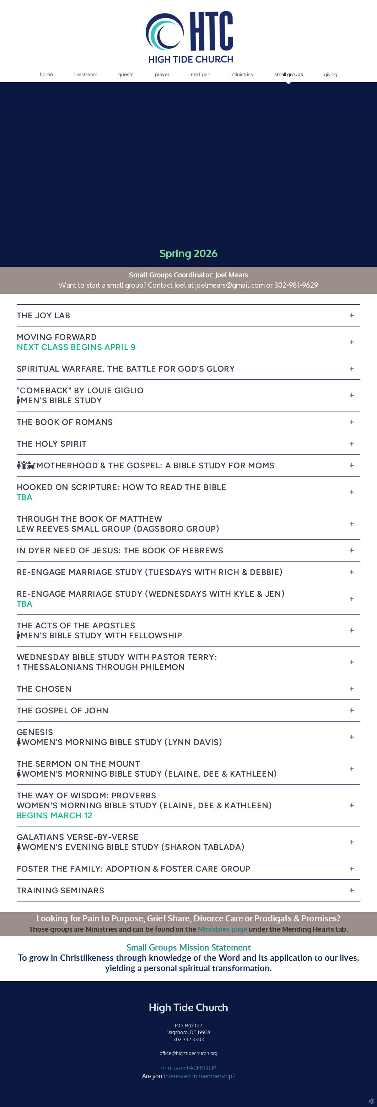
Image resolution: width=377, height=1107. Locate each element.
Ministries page (222, 929)
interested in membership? (199, 1076)
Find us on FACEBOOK (188, 1068)
